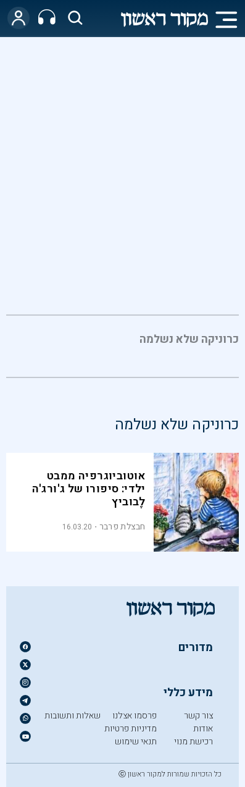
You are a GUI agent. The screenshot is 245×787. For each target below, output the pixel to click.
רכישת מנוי (193, 741)
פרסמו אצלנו (134, 715)
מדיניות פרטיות (130, 728)
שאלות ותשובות (72, 715)
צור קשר (198, 715)
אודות (203, 728)
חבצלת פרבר (122, 526)
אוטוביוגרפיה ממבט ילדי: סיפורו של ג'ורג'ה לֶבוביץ (89, 489)
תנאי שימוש (136, 741)
